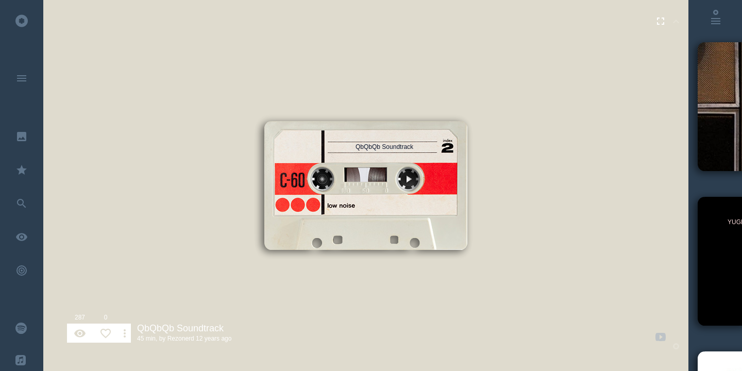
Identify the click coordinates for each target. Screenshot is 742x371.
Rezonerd (180, 338)
